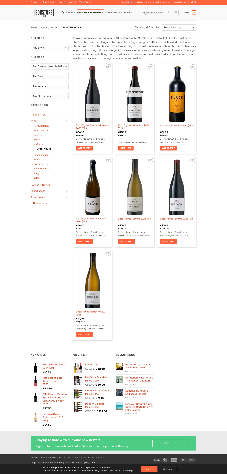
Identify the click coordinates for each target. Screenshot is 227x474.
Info (128, 12)
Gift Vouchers (39, 203)
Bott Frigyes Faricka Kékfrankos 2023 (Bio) (92, 127)
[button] (180, 2)
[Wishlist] (176, 12)
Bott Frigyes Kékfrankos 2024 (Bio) (133, 127)
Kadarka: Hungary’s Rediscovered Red (136, 392)
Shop (70, 12)
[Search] (63, 13)
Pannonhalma (41, 155)
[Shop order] (179, 27)
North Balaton (41, 126)
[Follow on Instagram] (192, 2)
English (128, 2)
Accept (149, 469)
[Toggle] (67, 121)
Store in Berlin (153, 2)
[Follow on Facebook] (189, 2)
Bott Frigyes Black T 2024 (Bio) (176, 125)
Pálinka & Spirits (40, 184)
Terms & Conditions (51, 458)
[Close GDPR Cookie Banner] (180, 469)
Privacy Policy (96, 458)
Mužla (55, 27)
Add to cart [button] (84, 148)
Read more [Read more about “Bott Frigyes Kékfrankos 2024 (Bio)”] (125, 148)
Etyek (37, 139)
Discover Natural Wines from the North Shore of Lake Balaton (139, 406)
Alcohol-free (38, 114)
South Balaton (41, 130)
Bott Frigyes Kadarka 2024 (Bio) (176, 218)
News (140, 2)
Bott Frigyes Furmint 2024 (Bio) (134, 218)
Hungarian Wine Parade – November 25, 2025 (139, 379)
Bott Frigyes (44, 148)
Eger (36, 135)
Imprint (35, 458)
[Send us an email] (195, 2)
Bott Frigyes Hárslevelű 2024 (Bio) (91, 313)
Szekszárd (39, 164)
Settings (167, 469)
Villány (37, 178)
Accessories (38, 197)
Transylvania (40, 168)
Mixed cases (38, 190)
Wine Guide (114, 12)
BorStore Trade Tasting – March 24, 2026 (138, 366)
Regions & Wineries (90, 12)
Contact (167, 2)
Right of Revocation (75, 458)
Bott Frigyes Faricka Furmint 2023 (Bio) (91, 220)
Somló (37, 159)
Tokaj (36, 173)
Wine (44, 27)
